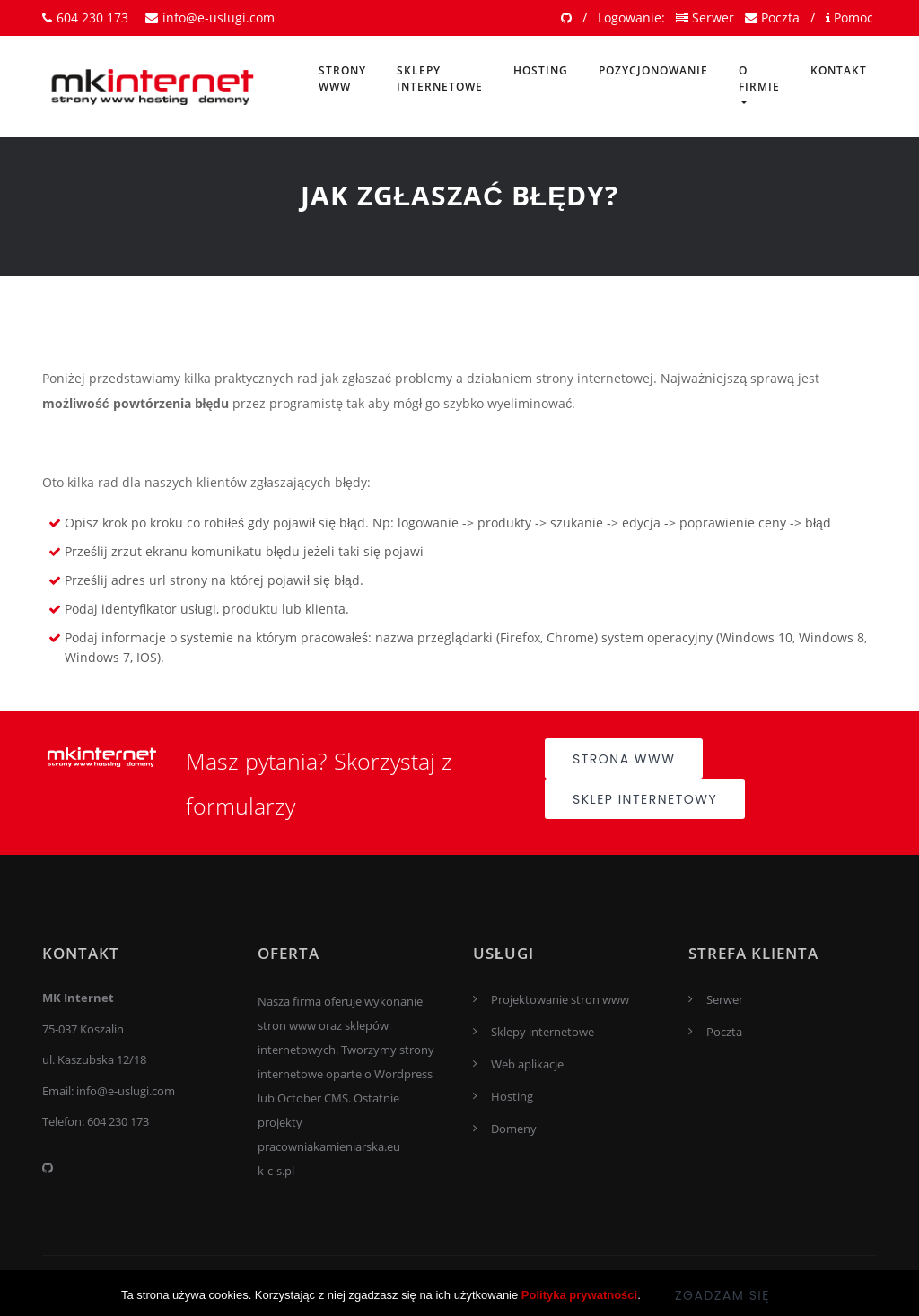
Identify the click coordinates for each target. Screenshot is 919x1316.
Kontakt (838, 70)
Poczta (772, 17)
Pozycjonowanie (653, 70)
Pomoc (849, 17)
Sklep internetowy (645, 799)
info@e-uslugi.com (210, 17)
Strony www (342, 78)
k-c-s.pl (276, 1171)
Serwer (705, 17)
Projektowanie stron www (560, 999)
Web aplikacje (527, 1064)
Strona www (624, 759)
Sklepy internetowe (440, 78)
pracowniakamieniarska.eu (329, 1146)
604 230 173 (85, 17)
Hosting (540, 70)
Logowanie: (631, 17)
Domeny (514, 1128)
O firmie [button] (759, 78)
